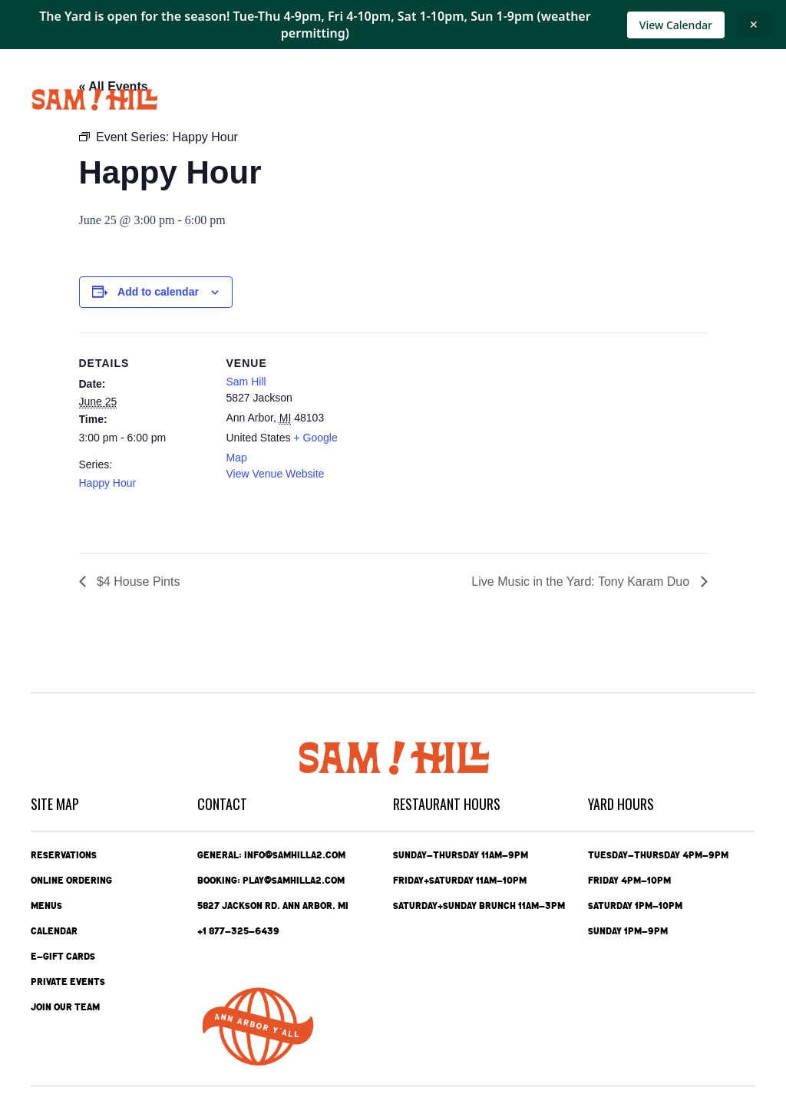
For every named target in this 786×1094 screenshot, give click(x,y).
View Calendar (675, 25)
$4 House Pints (137, 581)
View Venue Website (275, 474)
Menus (46, 906)
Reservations (64, 855)
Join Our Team (65, 1007)
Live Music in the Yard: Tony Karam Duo (581, 581)
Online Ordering (71, 880)
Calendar (54, 931)
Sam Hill (246, 381)
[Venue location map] (455, 439)
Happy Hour (108, 483)
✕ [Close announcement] (753, 24)
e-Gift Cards (63, 956)
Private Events (68, 982)
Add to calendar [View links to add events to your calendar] (158, 292)
